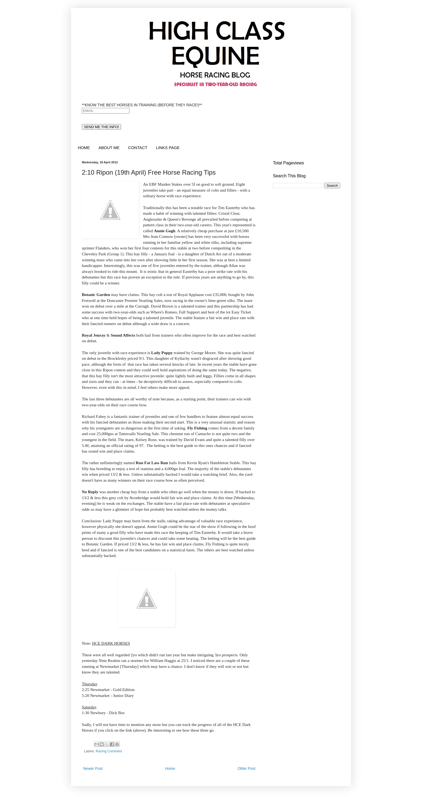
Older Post (246, 768)
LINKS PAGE (168, 147)
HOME (84, 147)
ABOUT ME (109, 147)
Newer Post (93, 768)
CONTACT (137, 147)
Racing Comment (109, 751)
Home (170, 768)
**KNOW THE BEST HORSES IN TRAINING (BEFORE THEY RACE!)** (142, 105)
